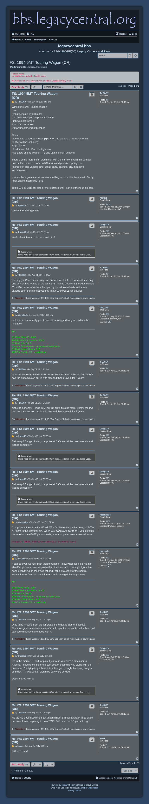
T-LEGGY (104, 93)
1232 (108, 521)
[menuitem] (30, 34)
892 (107, 314)
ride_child (104, 307)
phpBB (64, 785)
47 (107, 100)
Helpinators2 (29, 67)
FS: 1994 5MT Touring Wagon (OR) (40, 62)
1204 (108, 204)
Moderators (41, 67)
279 (107, 231)
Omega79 (104, 225)
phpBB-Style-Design (89, 788)
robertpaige (105, 515)
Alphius (103, 198)
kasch (102, 738)
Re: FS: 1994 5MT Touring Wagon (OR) (35, 199)
